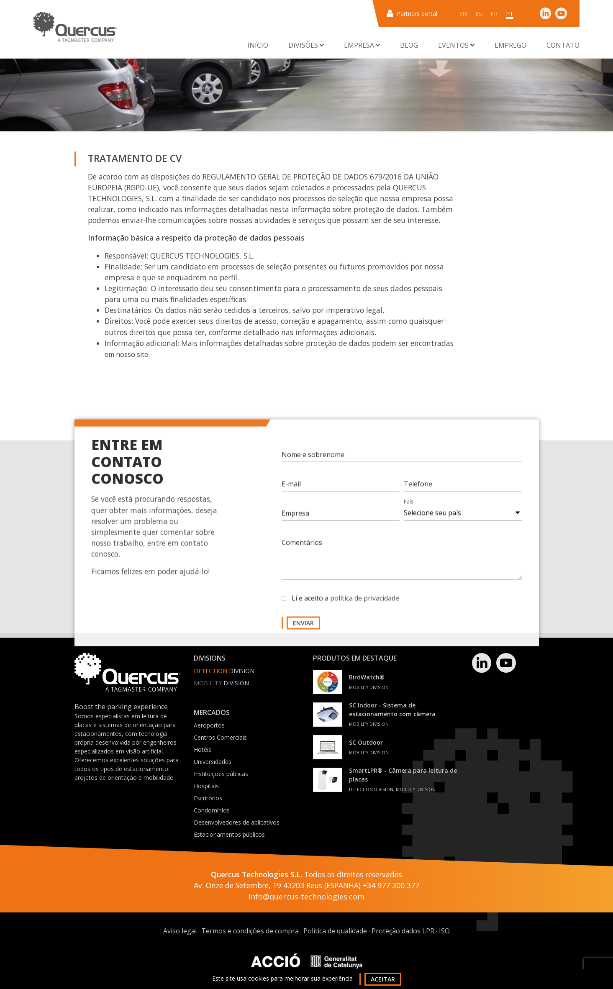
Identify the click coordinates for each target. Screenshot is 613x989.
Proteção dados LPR (403, 930)
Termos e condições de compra (250, 930)
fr (494, 14)
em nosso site (126, 354)
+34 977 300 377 (391, 885)
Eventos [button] (456, 45)
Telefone (418, 491)
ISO (444, 930)
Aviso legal (180, 930)
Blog (409, 45)
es (478, 14)
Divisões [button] (306, 45)
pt (509, 14)
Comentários (302, 549)
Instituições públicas (221, 774)
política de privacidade (364, 605)
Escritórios (208, 798)
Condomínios (212, 810)
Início (257, 45)
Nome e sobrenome (313, 461)
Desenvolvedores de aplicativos (237, 822)
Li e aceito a (345, 605)
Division (224, 671)
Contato (563, 45)
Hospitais (206, 786)
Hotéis (202, 749)
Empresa (295, 520)
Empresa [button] (362, 45)
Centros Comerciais (220, 737)
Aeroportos (209, 725)
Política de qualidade (335, 930)
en (463, 14)
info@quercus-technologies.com (306, 897)
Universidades (212, 762)
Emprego (510, 45)
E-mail (291, 491)
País (408, 508)
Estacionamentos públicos (229, 834)
